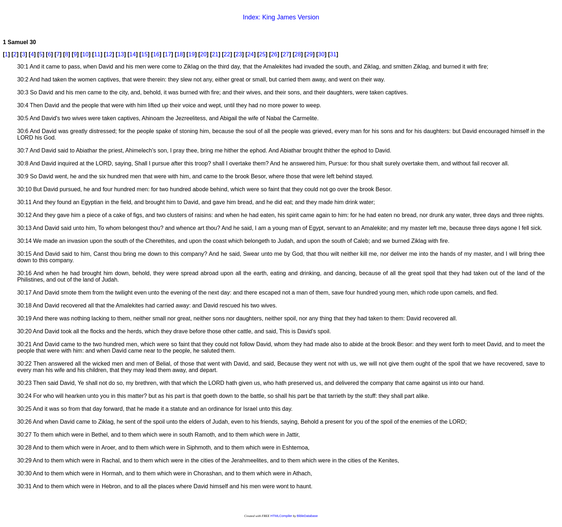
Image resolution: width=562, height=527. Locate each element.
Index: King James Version (281, 17)
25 (262, 54)
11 (97, 54)
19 (192, 54)
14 (132, 54)
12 (109, 54)
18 (180, 54)
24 (250, 54)
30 (321, 54)
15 (144, 54)
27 (286, 54)
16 (156, 54)
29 (309, 54)
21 (215, 54)
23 (238, 54)
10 (85, 54)
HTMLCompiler (281, 516)
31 (333, 54)
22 (227, 54)
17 (168, 54)
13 (121, 54)
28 (298, 54)
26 (274, 54)
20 (203, 54)
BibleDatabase (307, 516)
